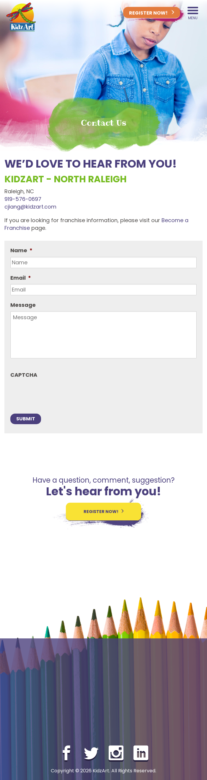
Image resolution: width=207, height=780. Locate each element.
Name (21, 250)
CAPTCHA (23, 374)
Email (20, 277)
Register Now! (151, 13)
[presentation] (55, 392)
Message (23, 304)
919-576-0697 (22, 199)
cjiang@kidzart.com (30, 206)
